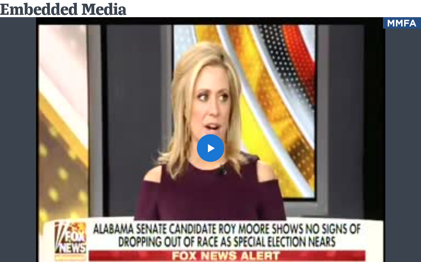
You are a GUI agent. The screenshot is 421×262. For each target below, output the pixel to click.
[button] (210, 148)
